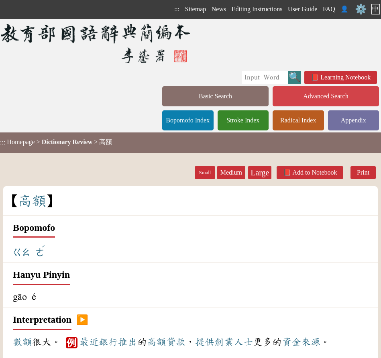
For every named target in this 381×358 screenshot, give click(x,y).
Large (260, 172)
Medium (231, 172)
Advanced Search (325, 96)
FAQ (329, 9)
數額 (22, 342)
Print (363, 172)
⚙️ (361, 9)
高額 (156, 342)
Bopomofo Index (188, 120)
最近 (89, 342)
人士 (243, 342)
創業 (224, 342)
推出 (127, 342)
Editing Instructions (257, 9)
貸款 (175, 342)
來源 (310, 342)
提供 (204, 342)
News (219, 9)
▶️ (82, 320)
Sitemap (195, 9)
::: (176, 9)
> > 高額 (56, 142)
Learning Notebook (345, 77)
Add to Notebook (314, 172)
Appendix (353, 120)
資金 (291, 342)
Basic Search (215, 96)
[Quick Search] (265, 77)
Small (205, 172)
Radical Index (298, 120)
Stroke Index (242, 120)
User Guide (302, 9)
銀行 (108, 342)
